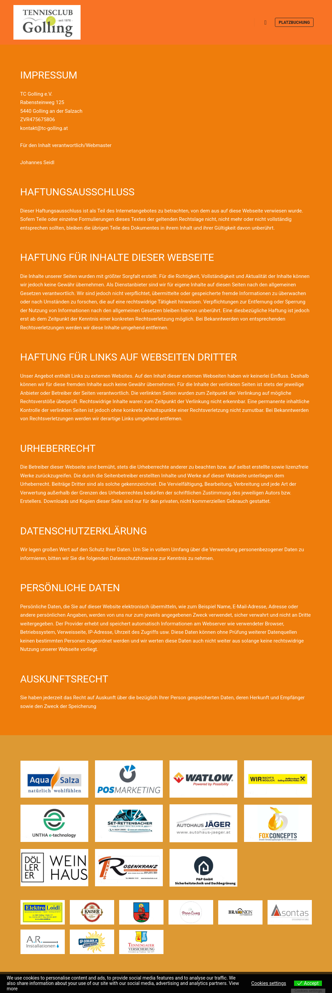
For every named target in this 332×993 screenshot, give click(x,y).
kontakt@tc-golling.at (44, 128)
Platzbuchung (294, 22)
